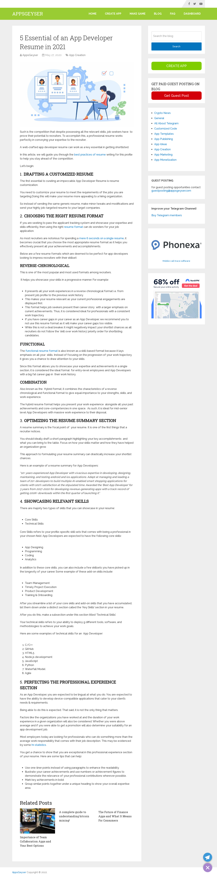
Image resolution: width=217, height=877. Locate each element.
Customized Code (165, 128)
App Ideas (160, 144)
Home (93, 13)
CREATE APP (113, 13)
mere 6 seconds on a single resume (101, 238)
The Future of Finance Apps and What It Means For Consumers (115, 816)
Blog (158, 13)
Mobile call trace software (176, 261)
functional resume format (42, 350)
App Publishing (163, 139)
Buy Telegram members (166, 215)
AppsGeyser (27, 13)
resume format (73, 226)
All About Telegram (166, 123)
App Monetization (165, 159)
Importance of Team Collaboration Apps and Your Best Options (35, 841)
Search (176, 46)
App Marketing (163, 154)
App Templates (164, 133)
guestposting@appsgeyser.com (171, 190)
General (159, 118)
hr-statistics (39, 744)
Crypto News (162, 113)
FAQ (172, 13)
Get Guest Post (176, 96)
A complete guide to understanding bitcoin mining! (74, 816)
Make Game (138, 13)
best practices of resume (90, 154)
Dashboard (192, 13)
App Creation (77, 55)
